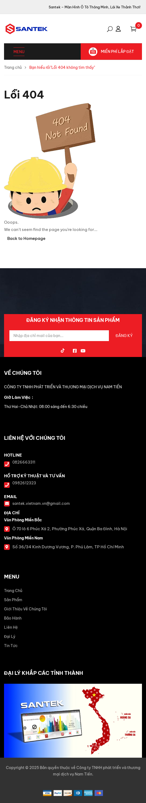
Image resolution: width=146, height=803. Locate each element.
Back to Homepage (26, 238)
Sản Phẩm (13, 599)
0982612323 (24, 483)
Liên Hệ (11, 627)
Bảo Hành (13, 618)
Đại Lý (9, 636)
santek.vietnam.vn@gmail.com (41, 503)
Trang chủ (13, 67)
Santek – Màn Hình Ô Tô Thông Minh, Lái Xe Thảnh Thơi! (95, 7)
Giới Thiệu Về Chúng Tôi (25, 609)
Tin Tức (11, 645)
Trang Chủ (13, 590)
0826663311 (23, 462)
